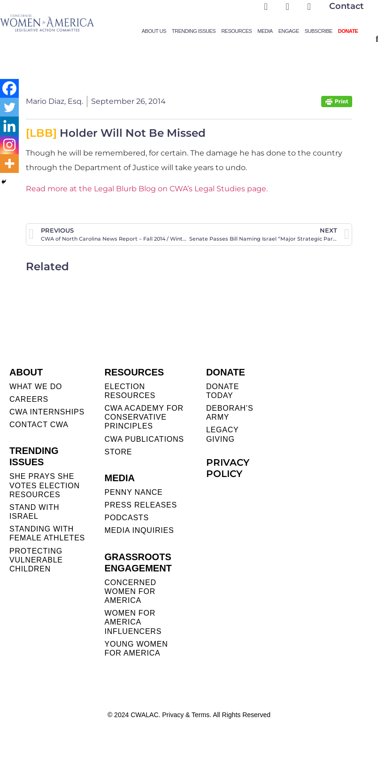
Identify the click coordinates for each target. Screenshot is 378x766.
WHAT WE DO (35, 387)
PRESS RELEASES (140, 505)
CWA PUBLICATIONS (144, 439)
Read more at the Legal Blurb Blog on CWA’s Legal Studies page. (147, 188)
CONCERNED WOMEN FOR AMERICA (130, 591)
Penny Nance (133, 492)
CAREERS (28, 399)
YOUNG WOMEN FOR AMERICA (136, 648)
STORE (118, 452)
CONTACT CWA (39, 425)
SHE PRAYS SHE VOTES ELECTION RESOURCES (44, 485)
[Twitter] (9, 107)
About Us (154, 31)
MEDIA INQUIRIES (139, 530)
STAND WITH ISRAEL (34, 511)
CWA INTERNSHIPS (47, 412)
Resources (236, 31)
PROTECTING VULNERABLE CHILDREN (36, 560)
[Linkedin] (9, 126)
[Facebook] (9, 88)
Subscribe (318, 31)
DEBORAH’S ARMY (230, 412)
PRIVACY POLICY (227, 468)
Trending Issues (194, 31)
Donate (348, 31)
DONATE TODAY (222, 391)
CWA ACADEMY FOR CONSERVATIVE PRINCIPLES (143, 417)
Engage (288, 31)
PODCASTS (126, 518)
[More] (9, 163)
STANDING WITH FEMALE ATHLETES (47, 533)
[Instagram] (9, 144)
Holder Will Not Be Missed (116, 133)
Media (264, 31)
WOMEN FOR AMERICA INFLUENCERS (133, 622)
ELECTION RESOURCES (129, 391)
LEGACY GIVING (222, 434)
